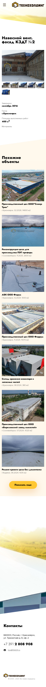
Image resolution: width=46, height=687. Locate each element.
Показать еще (23, 485)
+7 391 (18, 644)
